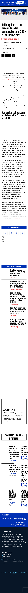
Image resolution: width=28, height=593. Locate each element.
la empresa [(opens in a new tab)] (17, 219)
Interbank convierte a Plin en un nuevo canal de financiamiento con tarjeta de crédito (14, 452)
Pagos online (14, 304)
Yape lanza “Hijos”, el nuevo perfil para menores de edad (14, 468)
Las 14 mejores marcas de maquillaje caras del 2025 (12, 495)
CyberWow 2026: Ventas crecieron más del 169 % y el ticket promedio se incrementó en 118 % (18, 284)
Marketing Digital (15, 315)
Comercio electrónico (16, 289)
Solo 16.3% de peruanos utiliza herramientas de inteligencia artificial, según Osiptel (18, 310)
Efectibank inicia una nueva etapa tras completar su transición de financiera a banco (18, 322)
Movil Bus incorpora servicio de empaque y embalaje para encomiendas (17, 272)
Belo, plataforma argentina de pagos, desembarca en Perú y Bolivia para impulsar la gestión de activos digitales (18, 297)
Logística (13, 277)
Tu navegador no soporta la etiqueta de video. (14, 12)
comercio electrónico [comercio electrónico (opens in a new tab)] (8, 80)
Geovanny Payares (16, 42)
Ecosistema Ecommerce (10, 39)
